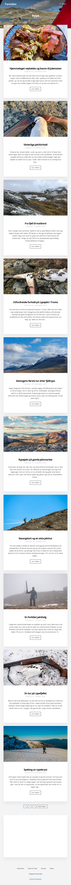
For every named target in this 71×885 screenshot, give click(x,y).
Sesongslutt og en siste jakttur (35, 538)
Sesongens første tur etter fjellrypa (35, 380)
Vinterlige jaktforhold (35, 144)
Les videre (36, 89)
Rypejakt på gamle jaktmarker (35, 459)
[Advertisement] (35, 838)
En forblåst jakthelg (35, 617)
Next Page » (42, 806)
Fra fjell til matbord (35, 223)
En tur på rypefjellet (35, 693)
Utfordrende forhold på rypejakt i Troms (35, 302)
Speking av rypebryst (35, 769)
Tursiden (10, 4)
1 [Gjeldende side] (26, 806)
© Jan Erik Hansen (35, 879)
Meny (64, 4)
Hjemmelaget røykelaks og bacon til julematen (35, 68)
